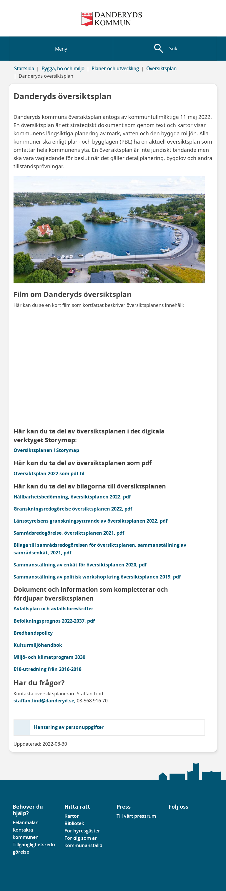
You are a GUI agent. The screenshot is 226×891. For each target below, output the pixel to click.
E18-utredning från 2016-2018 (48, 669)
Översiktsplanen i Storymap (47, 450)
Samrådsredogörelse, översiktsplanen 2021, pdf (69, 533)
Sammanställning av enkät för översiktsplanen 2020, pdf (80, 564)
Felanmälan (26, 822)
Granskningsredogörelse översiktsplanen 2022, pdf (73, 509)
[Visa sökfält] (165, 48)
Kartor (71, 816)
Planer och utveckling (115, 68)
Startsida (24, 68)
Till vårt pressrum (136, 816)
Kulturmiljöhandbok (38, 645)
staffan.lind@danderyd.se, (45, 700)
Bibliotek (74, 823)
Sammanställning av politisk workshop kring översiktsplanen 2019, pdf (97, 577)
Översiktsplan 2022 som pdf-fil (49, 473)
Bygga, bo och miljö (62, 68)
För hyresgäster (82, 830)
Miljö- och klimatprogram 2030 (49, 657)
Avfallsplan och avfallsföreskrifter (53, 608)
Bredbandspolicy (33, 633)
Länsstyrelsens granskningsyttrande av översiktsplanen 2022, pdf (90, 521)
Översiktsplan (161, 68)
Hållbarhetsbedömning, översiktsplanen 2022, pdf (72, 496)
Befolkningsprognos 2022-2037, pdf (54, 621)
